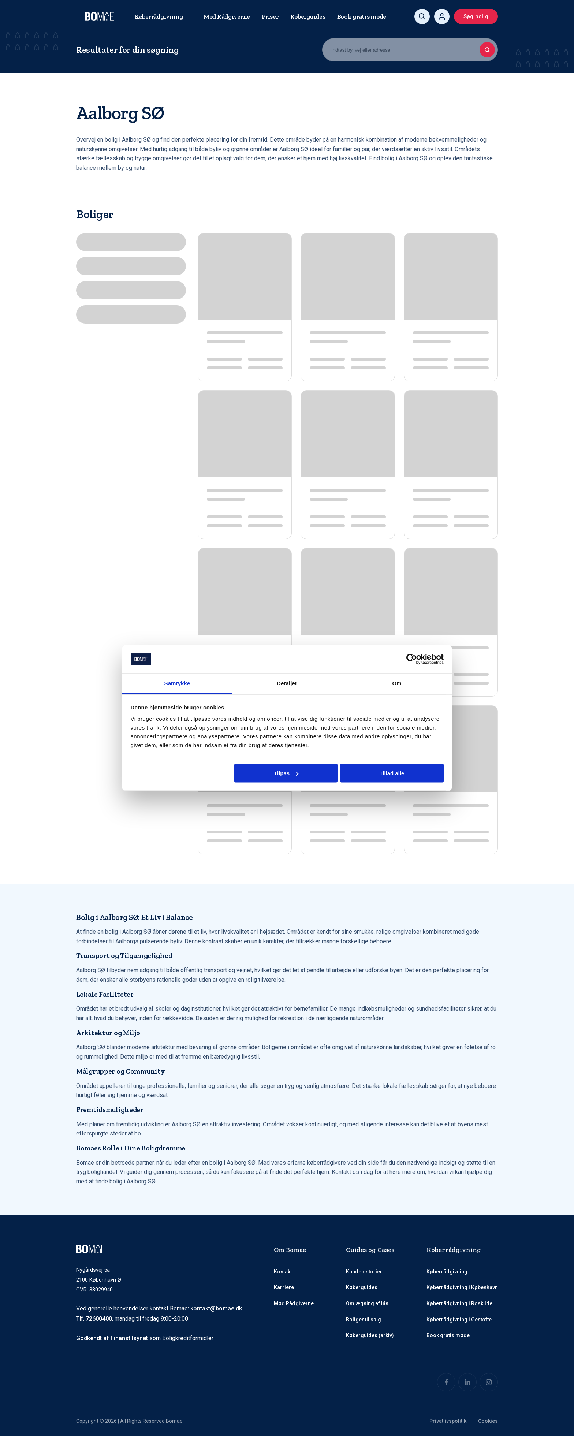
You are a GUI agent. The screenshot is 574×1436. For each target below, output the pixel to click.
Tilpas (286, 773)
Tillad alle (391, 773)
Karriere (284, 1288)
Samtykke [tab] (177, 683)
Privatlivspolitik (447, 1421)
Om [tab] (396, 683)
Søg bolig (475, 16)
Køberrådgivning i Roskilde (459, 1303)
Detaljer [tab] (287, 683)
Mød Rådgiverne (227, 16)
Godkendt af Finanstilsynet (112, 1338)
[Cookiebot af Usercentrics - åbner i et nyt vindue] (412, 659)
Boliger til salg (363, 1320)
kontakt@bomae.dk (216, 1308)
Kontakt (283, 1272)
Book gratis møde (362, 16)
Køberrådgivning (159, 16)
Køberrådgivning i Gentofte (459, 1320)
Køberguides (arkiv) (370, 1336)
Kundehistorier (364, 1272)
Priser (270, 16)
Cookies (488, 1421)
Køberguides (307, 16)
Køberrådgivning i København (462, 1288)
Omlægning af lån (367, 1303)
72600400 (99, 1319)
